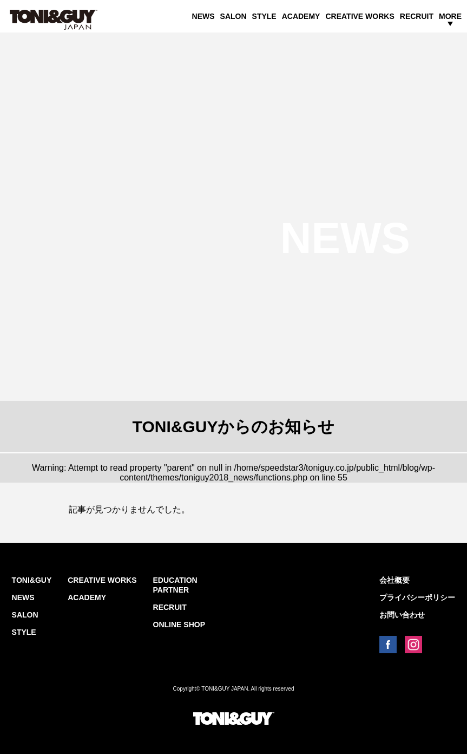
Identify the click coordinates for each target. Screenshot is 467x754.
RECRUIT (416, 16)
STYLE (264, 16)
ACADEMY (301, 16)
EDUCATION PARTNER (175, 585)
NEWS (203, 16)
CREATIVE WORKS (359, 16)
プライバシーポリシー (417, 597)
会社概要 (394, 580)
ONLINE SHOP (179, 624)
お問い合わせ (402, 614)
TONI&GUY (32, 580)
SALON (233, 16)
